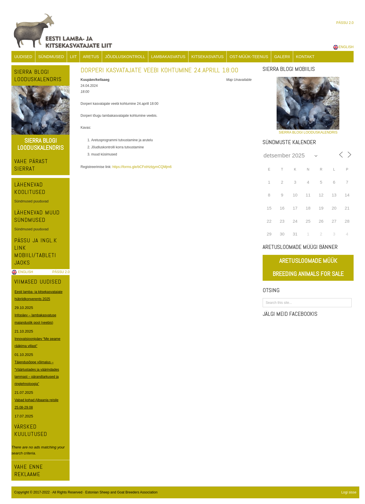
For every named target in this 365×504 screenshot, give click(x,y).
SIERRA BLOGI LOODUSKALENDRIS (40, 143)
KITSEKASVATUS (207, 56)
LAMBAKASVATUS (168, 56)
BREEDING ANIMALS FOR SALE (308, 274)
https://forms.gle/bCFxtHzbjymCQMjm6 (142, 167)
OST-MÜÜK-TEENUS (249, 56)
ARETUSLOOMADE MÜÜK (308, 261)
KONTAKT (305, 56)
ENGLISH (343, 47)
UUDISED (23, 56)
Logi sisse (348, 492)
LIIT (73, 56)
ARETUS (91, 56)
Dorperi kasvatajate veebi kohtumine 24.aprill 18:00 (159, 69)
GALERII (282, 56)
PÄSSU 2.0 (345, 23)
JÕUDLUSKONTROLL (125, 56)
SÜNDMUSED (51, 56)
